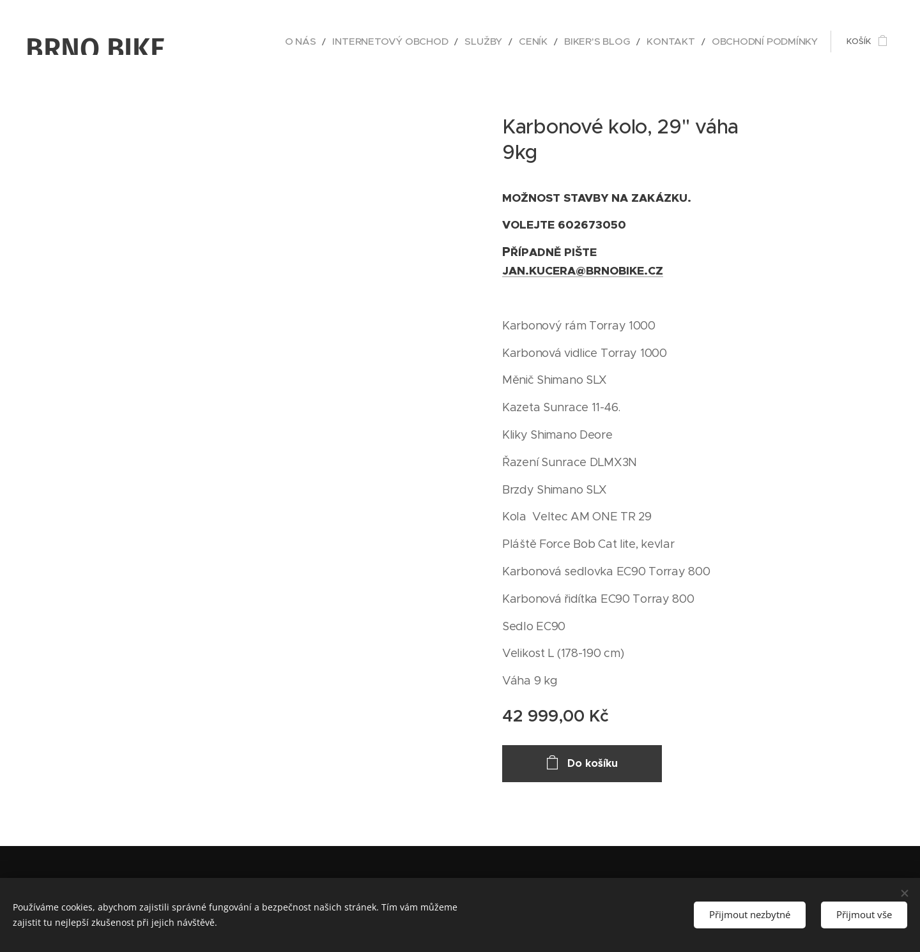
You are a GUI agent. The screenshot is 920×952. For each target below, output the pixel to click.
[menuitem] (358, 41)
